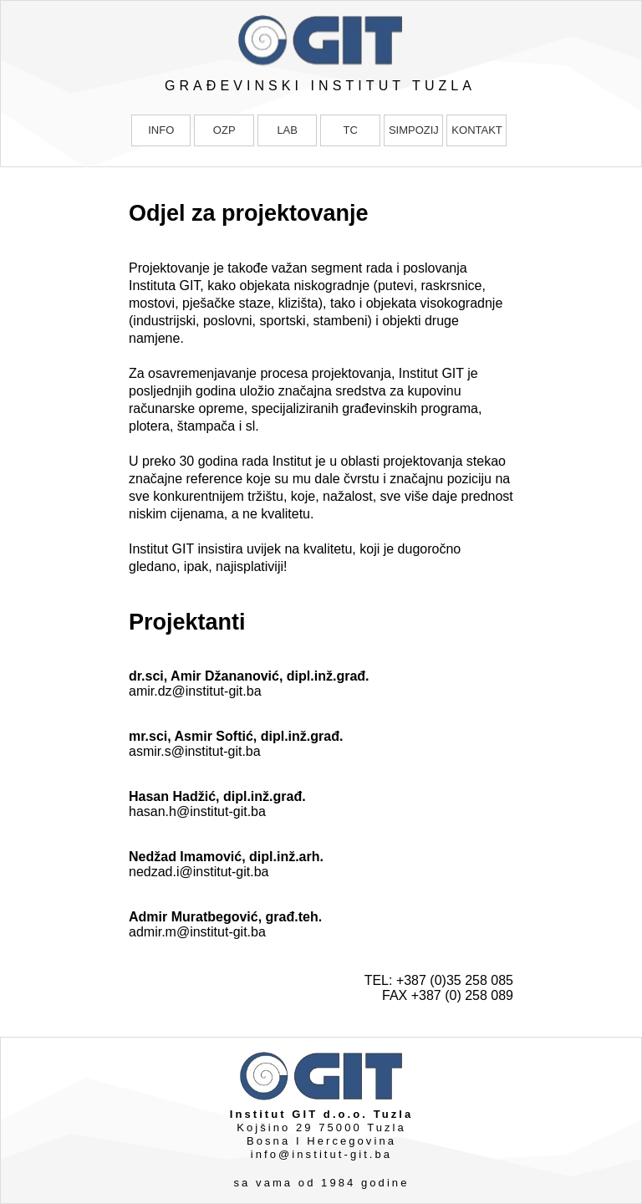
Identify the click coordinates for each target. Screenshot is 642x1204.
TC (350, 130)
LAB (287, 130)
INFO (161, 130)
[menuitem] (162, 130)
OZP (224, 130)
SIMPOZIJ (414, 130)
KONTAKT (476, 130)
